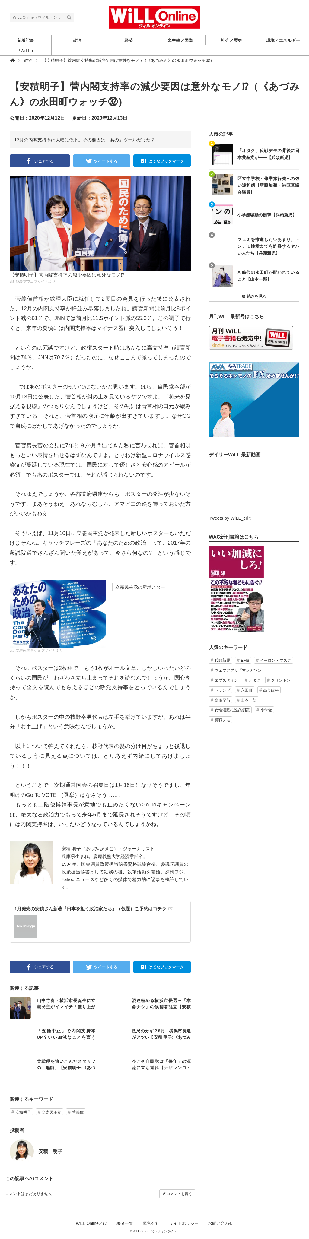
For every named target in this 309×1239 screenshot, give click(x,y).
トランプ (222, 690)
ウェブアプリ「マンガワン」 (240, 670)
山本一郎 (248, 700)
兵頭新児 (222, 660)
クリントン (281, 680)
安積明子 (23, 1112)
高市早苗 (222, 700)
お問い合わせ (220, 1223)
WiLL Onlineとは (91, 1223)
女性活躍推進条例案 (232, 710)
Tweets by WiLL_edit (229, 518)
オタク (254, 680)
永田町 (247, 690)
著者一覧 (124, 1223)
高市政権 (271, 690)
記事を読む (55, 1008)
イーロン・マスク (275, 660)
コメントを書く (177, 1194)
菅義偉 (78, 1112)
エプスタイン (226, 680)
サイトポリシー (184, 1223)
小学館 (266, 710)
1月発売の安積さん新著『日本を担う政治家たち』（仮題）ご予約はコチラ (90, 908)
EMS (245, 660)
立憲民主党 (51, 1112)
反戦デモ (222, 720)
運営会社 (151, 1223)
